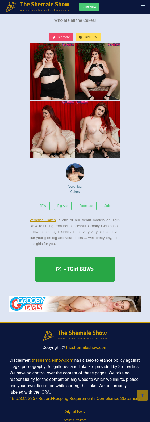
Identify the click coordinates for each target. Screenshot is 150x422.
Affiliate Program (75, 420)
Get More (61, 37)
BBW (42, 206)
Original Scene (75, 412)
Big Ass (62, 206)
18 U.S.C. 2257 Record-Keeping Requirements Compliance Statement (75, 398)
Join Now (89, 7)
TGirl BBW (88, 37)
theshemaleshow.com (86, 347)
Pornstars (86, 206)
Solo (107, 206)
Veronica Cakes (75, 178)
